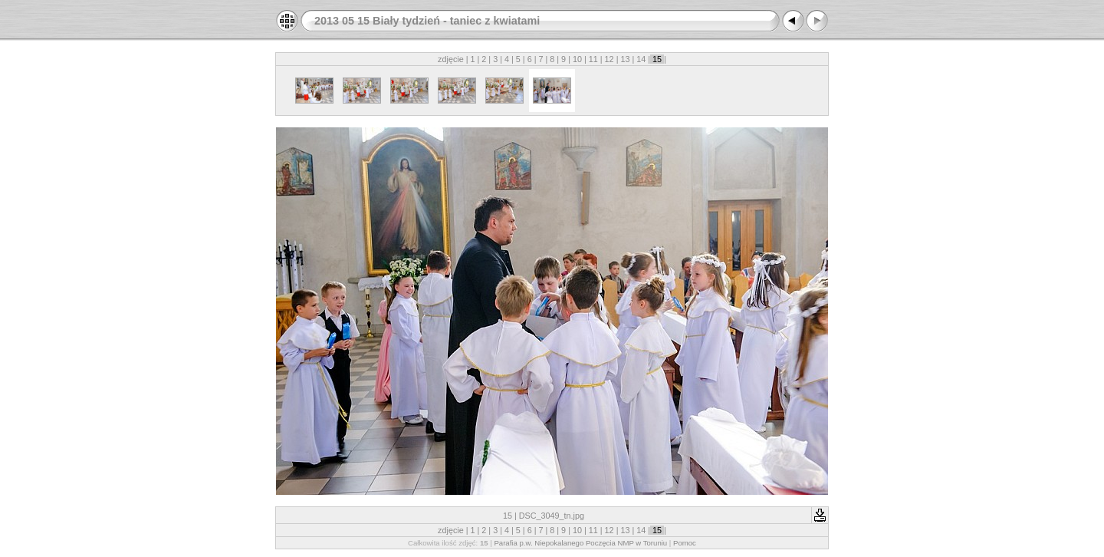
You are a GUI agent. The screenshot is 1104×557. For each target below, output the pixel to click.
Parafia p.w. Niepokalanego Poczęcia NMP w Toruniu (580, 543)
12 (609, 59)
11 (593, 59)
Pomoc (684, 543)
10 (577, 59)
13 (625, 59)
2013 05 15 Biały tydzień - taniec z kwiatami (427, 21)
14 (641, 59)
